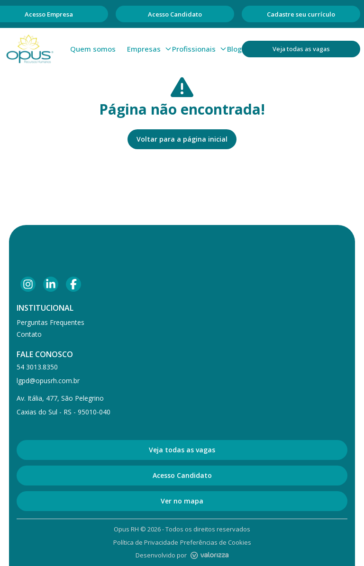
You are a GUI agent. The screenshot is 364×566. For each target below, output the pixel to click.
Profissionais (199, 49)
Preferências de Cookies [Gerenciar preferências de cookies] (215, 542)
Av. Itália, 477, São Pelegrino (60, 398)
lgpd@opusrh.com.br (48, 380)
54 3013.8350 (37, 366)
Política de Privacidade (145, 542)
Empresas (149, 49)
